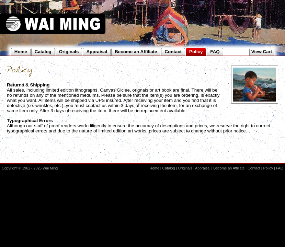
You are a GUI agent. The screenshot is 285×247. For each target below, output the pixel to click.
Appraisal (202, 168)
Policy (268, 168)
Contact (254, 168)
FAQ (279, 168)
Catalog (168, 168)
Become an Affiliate (228, 168)
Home (154, 168)
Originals (185, 168)
